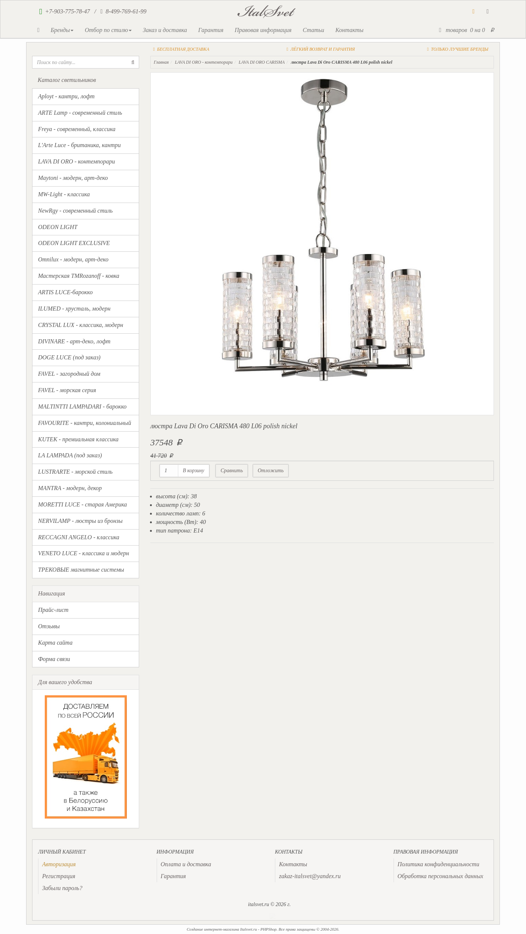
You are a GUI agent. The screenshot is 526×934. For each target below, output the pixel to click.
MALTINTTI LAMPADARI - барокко (82, 406)
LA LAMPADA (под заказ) (70, 455)
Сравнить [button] (231, 470)
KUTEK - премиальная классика (78, 439)
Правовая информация (263, 30)
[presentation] (59, 864)
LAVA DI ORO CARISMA (262, 62)
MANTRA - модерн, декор (70, 488)
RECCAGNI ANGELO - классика (78, 537)
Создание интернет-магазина (213, 929)
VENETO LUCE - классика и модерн (83, 553)
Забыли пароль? (62, 888)
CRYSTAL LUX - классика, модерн (80, 325)
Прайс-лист (53, 610)
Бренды (62, 30)
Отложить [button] (271, 470)
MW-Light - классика (64, 194)
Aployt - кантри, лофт (66, 96)
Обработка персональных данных (440, 876)
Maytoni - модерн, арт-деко (73, 178)
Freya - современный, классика (77, 129)
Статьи (313, 30)
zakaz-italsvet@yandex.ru (310, 876)
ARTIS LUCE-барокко (65, 292)
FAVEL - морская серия (67, 390)
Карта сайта (55, 642)
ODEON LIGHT (57, 227)
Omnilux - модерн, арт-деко (73, 259)
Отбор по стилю (108, 30)
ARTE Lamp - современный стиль (80, 112)
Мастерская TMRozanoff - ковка (78, 276)
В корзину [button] (193, 470)
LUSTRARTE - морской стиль (75, 471)
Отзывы (49, 626)
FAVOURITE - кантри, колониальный (84, 423)
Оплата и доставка (186, 864)
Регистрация (58, 876)
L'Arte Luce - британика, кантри (79, 145)
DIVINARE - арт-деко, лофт (74, 341)
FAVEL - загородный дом (69, 374)
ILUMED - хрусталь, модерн (74, 308)
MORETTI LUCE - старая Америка (82, 504)
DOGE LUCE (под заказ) (69, 357)
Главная (161, 62)
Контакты (349, 30)
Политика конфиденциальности (438, 864)
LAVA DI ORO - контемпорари (76, 161)
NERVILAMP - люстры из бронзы (80, 521)
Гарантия (210, 30)
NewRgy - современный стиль (75, 210)
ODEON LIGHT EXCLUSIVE (74, 243)
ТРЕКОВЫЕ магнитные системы (81, 569)
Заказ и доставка (165, 30)
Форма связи (54, 659)
